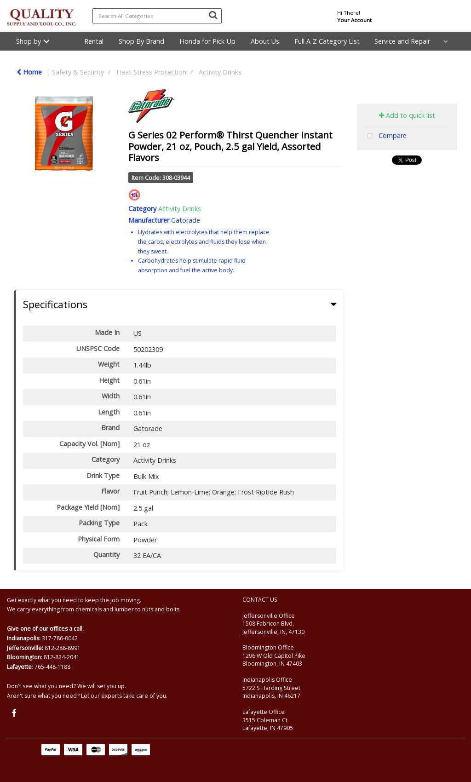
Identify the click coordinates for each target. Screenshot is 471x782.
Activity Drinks (220, 72)
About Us (265, 41)
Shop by (28, 41)
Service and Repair (402, 41)
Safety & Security (78, 72)
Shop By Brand (141, 41)
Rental (93, 41)
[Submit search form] (213, 15)
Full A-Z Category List (327, 41)
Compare (385, 136)
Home (29, 72)
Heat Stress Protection (151, 72)
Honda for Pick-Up (207, 41)
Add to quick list (407, 115)
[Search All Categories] (157, 15)
